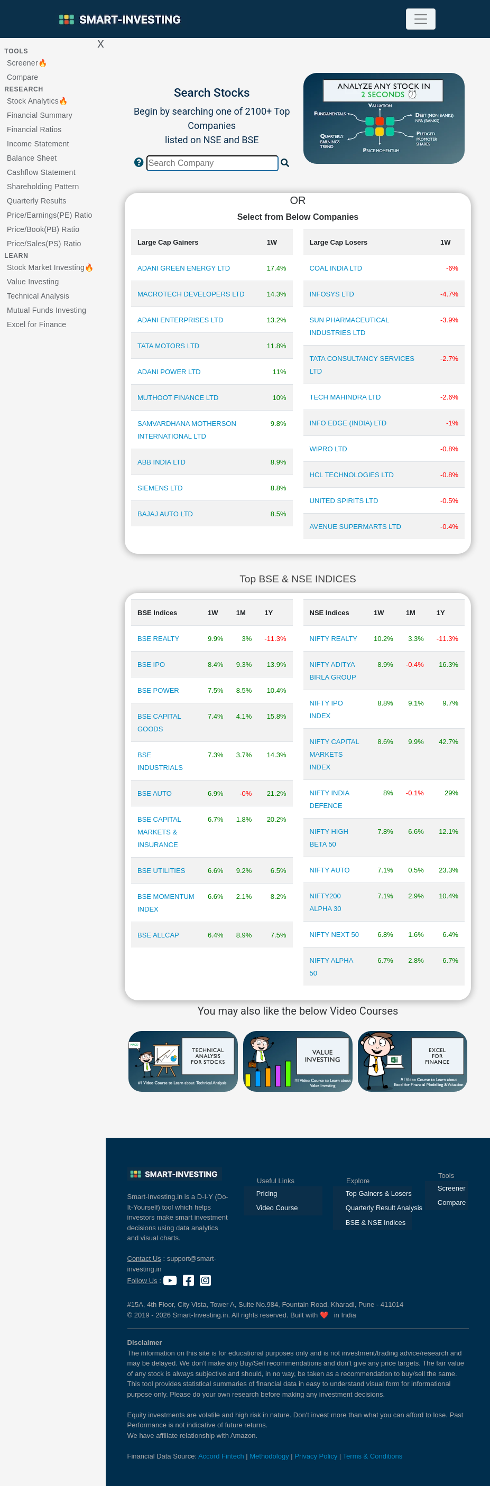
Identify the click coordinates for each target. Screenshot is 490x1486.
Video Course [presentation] (277, 1208)
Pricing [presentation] (267, 1193)
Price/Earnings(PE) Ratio (50, 215)
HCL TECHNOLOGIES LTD (352, 475)
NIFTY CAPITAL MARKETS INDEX (334, 754)
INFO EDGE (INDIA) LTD (348, 423)
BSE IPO (151, 664)
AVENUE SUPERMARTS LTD (355, 527)
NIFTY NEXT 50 (334, 935)
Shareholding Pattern (43, 186)
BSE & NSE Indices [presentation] (375, 1223)
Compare (22, 77)
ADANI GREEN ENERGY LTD (183, 268)
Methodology (269, 1456)
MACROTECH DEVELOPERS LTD (191, 294)
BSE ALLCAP (158, 935)
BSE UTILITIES (161, 871)
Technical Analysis (38, 296)
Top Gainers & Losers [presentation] (379, 1193)
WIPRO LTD (328, 449)
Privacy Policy (315, 1456)
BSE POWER (158, 690)
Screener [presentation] (452, 1188)
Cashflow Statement (41, 172)
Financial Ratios (34, 129)
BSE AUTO (154, 793)
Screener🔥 (27, 63)
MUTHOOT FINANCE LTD (177, 398)
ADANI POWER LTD (169, 372)
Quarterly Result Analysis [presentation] (379, 1208)
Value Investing (33, 281)
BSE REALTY (158, 639)
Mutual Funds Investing (46, 310)
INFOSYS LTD (332, 294)
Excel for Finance (36, 324)
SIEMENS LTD (160, 488)
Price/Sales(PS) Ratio (44, 243)
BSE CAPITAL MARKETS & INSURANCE (159, 832)
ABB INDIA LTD (161, 462)
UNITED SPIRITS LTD (344, 501)
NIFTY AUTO (330, 870)
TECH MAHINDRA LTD (345, 397)
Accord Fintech (221, 1456)
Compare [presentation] (452, 1202)
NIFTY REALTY (334, 639)
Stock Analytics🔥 (37, 101)
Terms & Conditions (373, 1456)
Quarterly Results (36, 201)
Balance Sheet (32, 158)
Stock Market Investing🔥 (50, 267)
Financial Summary (39, 115)
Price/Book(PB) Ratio (43, 229)
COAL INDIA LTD (336, 268)
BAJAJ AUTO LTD (165, 514)
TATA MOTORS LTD (168, 346)
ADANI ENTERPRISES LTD (180, 320)
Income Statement (38, 144)
